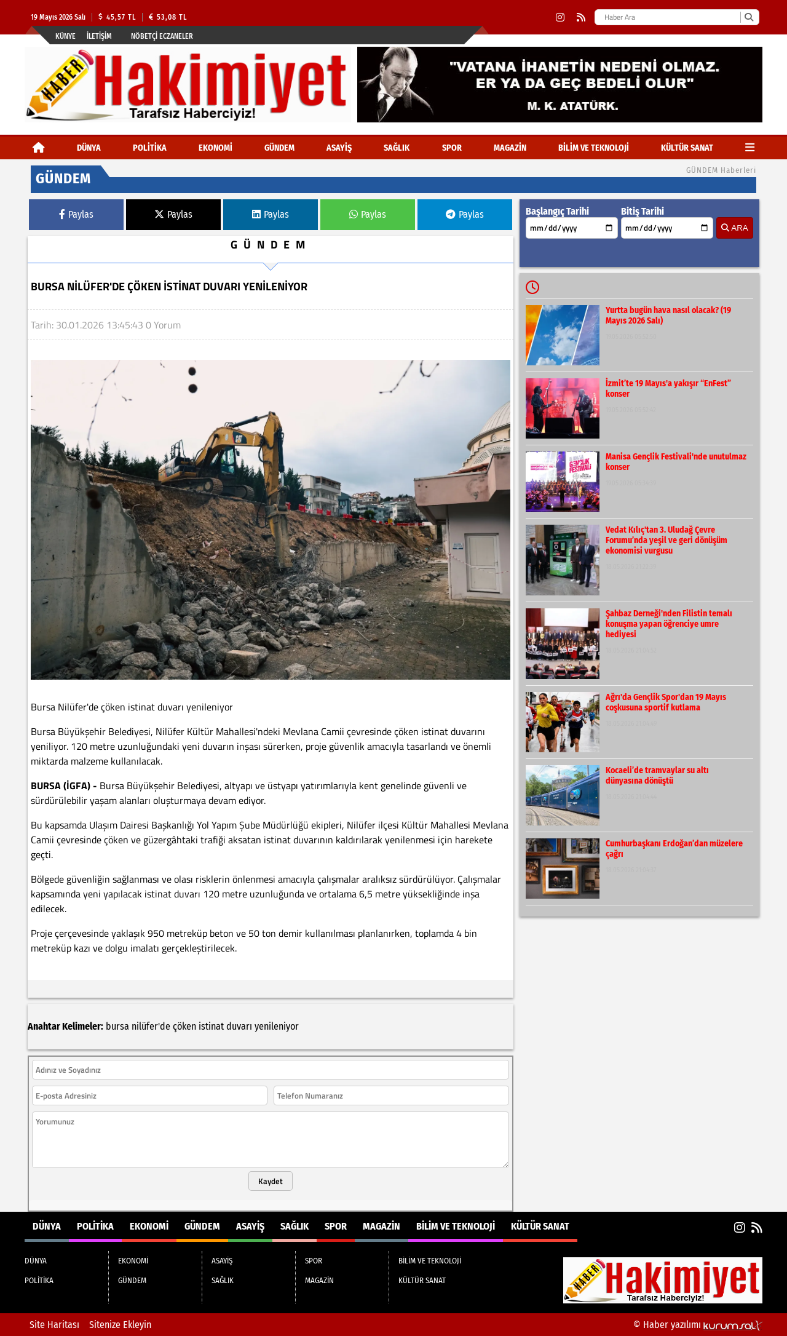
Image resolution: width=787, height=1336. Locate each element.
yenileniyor (277, 1026)
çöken (184, 1026)
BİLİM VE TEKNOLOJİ (593, 148)
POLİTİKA (150, 148)
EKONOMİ (215, 148)
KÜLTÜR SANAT (687, 148)
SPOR (452, 148)
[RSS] (581, 17)
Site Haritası (54, 1324)
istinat (211, 1026)
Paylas (76, 214)
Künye (65, 36)
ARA (734, 228)
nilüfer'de (151, 1026)
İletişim (99, 36)
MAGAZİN (510, 148)
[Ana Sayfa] (39, 148)
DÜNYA (89, 148)
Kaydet (270, 1181)
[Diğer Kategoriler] (749, 148)
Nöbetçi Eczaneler (162, 36)
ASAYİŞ (339, 148)
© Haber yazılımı (697, 1324)
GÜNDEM (279, 148)
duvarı (239, 1026)
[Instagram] (560, 17)
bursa (117, 1026)
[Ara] (748, 17)
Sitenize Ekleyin (120, 1324)
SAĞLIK (396, 148)
